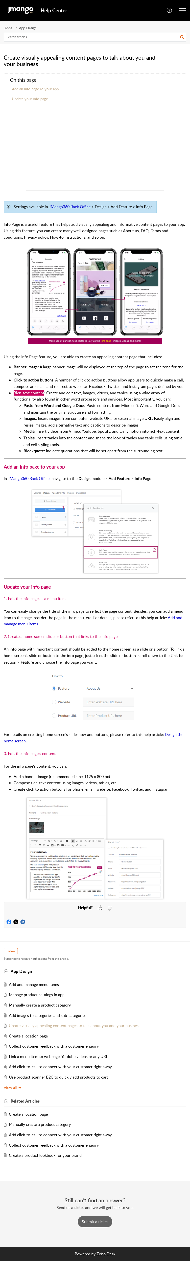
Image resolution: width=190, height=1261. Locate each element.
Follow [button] (10, 951)
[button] (169, 10)
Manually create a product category (40, 1005)
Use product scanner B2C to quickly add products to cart (58, 1077)
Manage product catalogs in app (37, 994)
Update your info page (30, 98)
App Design (28, 27)
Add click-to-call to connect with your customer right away (60, 1066)
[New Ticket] (95, 1221)
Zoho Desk (105, 1254)
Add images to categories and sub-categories (47, 1015)
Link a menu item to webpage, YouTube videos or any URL (58, 1056)
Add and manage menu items (34, 984)
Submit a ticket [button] (95, 1221)
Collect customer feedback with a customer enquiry (54, 1046)
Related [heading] (25, 1101)
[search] (95, 37)
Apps (8, 27)
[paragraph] (95, 507)
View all (13, 1087)
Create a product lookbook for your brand (45, 1155)
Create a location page (28, 1036)
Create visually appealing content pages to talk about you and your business (74, 1025)
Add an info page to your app (35, 88)
